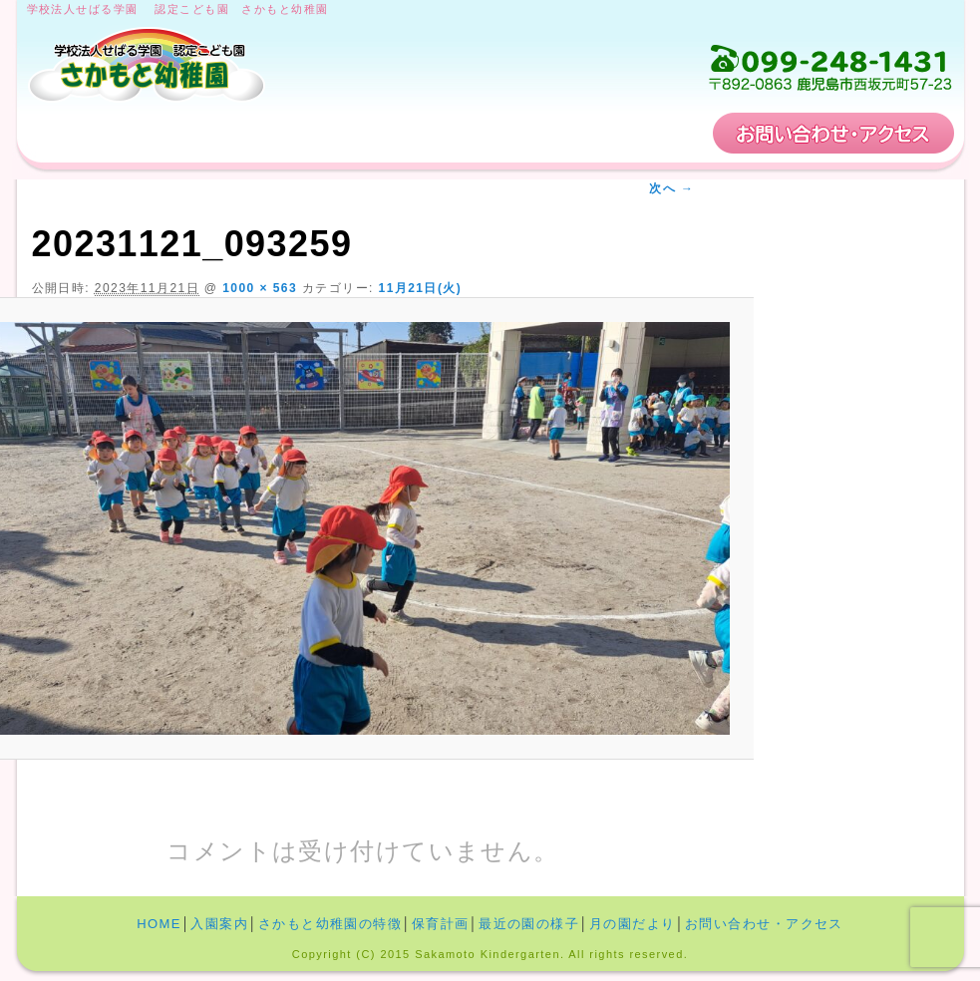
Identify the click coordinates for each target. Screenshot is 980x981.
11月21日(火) (421, 288)
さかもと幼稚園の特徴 (437, 133)
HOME (94, 133)
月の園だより (632, 923)
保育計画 (635, 133)
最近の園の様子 (529, 923)
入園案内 (239, 133)
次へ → (671, 188)
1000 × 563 (259, 288)
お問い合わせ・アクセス (833, 133)
